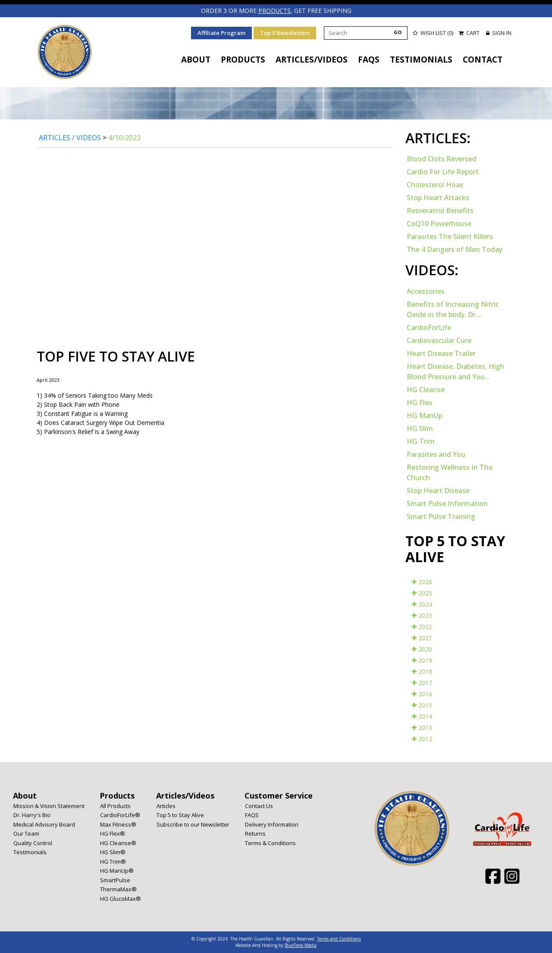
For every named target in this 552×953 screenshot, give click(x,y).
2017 (422, 682)
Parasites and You (436, 454)
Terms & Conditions (270, 842)
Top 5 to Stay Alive (180, 815)
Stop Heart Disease (438, 490)
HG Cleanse (426, 389)
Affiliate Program (221, 32)
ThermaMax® (118, 889)
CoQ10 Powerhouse (439, 223)
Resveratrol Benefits (440, 210)
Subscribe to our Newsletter (193, 824)
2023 (422, 615)
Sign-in (498, 32)
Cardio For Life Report (443, 171)
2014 (422, 716)
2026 (422, 581)
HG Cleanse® (118, 842)
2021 (422, 637)
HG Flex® (112, 833)
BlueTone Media (301, 945)
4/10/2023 (124, 137)
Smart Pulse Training (441, 516)
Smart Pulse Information (447, 503)
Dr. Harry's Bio (31, 815)
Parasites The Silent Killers (450, 236)
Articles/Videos (312, 59)
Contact (482, 59)
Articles (166, 805)
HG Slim (420, 428)
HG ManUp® (117, 870)
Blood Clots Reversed (442, 159)
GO (397, 31)
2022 (422, 626)
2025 (422, 592)
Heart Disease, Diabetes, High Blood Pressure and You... (456, 371)
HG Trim (421, 441)
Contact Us (259, 805)
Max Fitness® (118, 824)
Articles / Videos (70, 137)
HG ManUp (424, 415)
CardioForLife (429, 327)
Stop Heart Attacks (438, 197)
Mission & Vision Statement (49, 805)
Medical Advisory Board (44, 824)
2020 (422, 649)
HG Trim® (113, 861)
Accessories (426, 291)
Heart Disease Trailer (441, 353)
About (195, 59)
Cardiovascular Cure (439, 340)
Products (243, 59)
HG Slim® (112, 852)
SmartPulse (115, 880)
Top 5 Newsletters (284, 32)
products (274, 10)
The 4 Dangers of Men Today (454, 249)
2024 (422, 604)
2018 (422, 671)
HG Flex (420, 402)
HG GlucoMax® (120, 898)
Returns (255, 833)
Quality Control (32, 842)
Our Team (26, 833)
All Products (115, 805)
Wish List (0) (432, 32)
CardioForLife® (120, 815)
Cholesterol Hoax (435, 184)
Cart (469, 32)
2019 (422, 660)
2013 (422, 727)
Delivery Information (271, 824)
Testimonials (421, 59)
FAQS (369, 59)
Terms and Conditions (339, 939)
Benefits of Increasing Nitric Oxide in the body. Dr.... (453, 309)
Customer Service (279, 795)
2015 (422, 705)
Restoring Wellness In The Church (449, 472)
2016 (422, 693)
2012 (422, 738)
